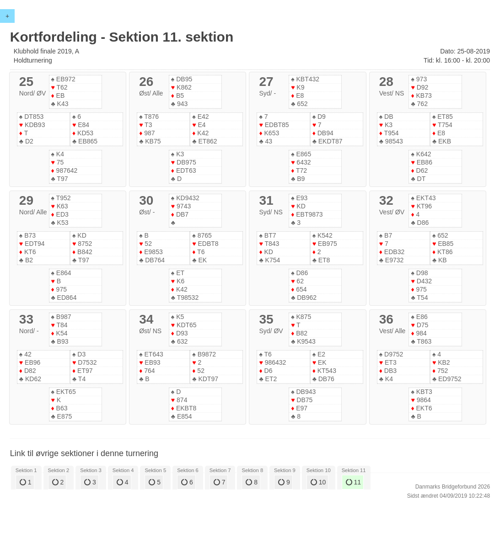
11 (353, 482)
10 (318, 482)
